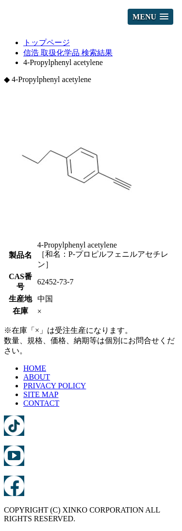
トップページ (46, 42)
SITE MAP (40, 394)
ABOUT (36, 377)
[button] (150, 17)
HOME (34, 368)
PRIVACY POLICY (54, 386)
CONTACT (41, 403)
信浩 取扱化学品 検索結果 (68, 53)
